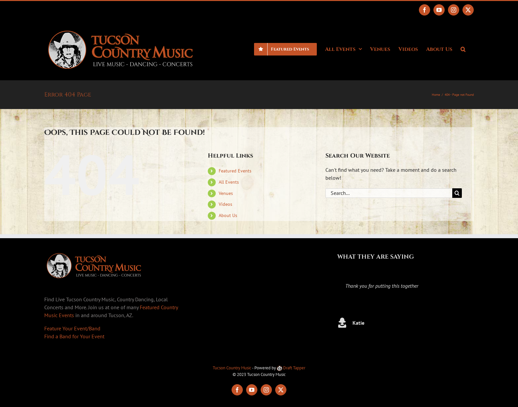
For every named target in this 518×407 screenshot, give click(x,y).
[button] (463, 48)
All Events (229, 182)
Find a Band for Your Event (74, 336)
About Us (228, 215)
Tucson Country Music (232, 368)
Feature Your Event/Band (72, 328)
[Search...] (388, 193)
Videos (225, 204)
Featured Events (235, 171)
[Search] (457, 193)
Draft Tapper (291, 368)
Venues (226, 193)
